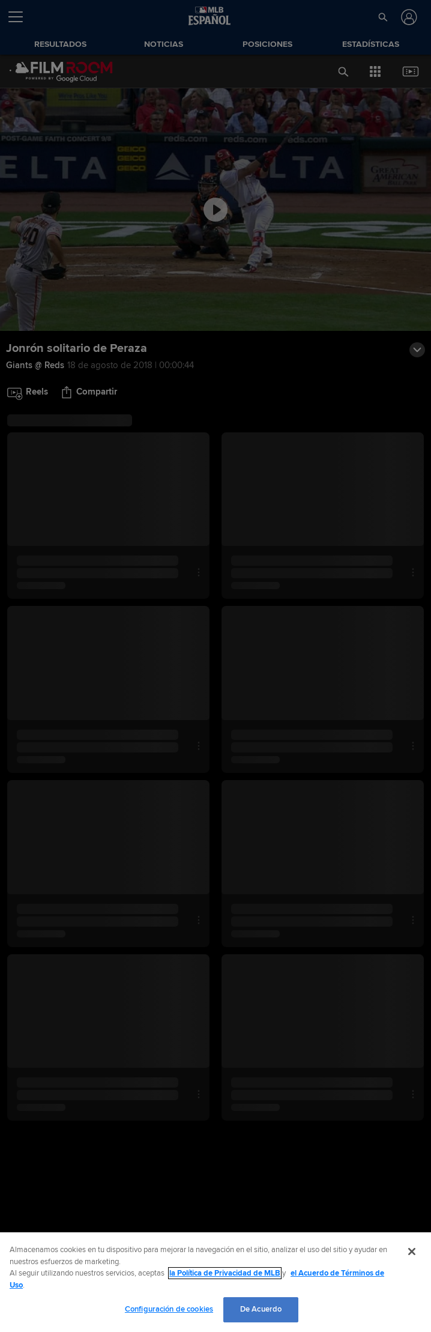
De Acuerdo (261, 1309)
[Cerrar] (412, 1251)
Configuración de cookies (169, 1309)
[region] (215, 1282)
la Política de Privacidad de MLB (224, 1273)
